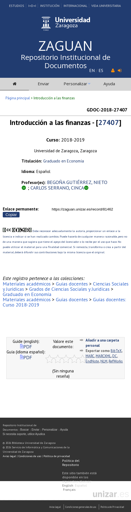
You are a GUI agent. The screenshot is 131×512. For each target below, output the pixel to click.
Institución (49, 6)
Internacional (75, 6)
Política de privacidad (56, 456)
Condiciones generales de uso (80, 506)
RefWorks (116, 361)
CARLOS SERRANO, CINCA (57, 188)
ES (101, 70)
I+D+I (32, 6)
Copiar (11, 214)
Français (69, 489)
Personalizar (75, 83)
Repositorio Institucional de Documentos (65, 61)
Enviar (43, 83)
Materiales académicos (27, 284)
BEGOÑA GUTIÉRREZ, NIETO (77, 182)
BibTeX (116, 350)
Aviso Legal (55, 506)
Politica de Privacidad (112, 506)
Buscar (24, 429)
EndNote (92, 361)
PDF (26, 346)
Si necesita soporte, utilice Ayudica (24, 434)
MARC (90, 356)
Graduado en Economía (63, 161)
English (67, 485)
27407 (108, 122)
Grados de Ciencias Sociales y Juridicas (69, 289)
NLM (103, 361)
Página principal (18, 98)
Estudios (16, 6)
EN (92, 70)
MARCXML (103, 356)
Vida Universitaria (106, 6)
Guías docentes (72, 284)
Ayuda (109, 83)
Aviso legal (9, 456)
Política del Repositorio (71, 462)
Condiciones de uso (29, 456)
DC (114, 356)
